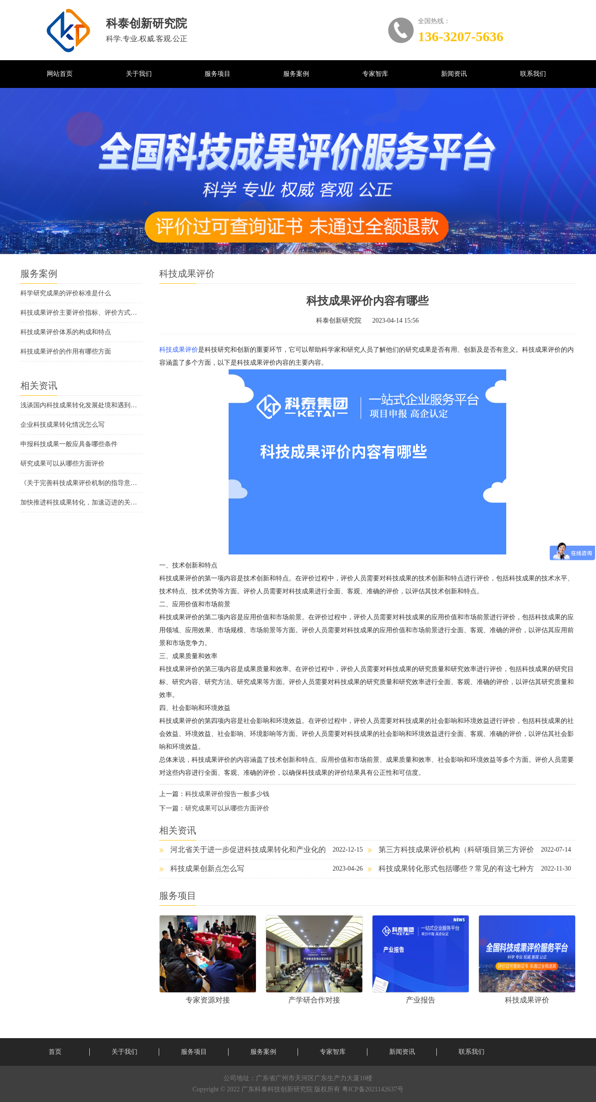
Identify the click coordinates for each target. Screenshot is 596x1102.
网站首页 (60, 73)
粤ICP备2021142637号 (373, 1089)
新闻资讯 (454, 73)
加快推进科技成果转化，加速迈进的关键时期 (81, 502)
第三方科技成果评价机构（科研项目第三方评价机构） (450, 852)
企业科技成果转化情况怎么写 (62, 424)
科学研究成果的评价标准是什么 (65, 293)
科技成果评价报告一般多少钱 (227, 794)
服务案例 (296, 73)
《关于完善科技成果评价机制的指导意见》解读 (81, 482)
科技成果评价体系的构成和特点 (65, 332)
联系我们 (533, 73)
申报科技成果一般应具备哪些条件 (69, 444)
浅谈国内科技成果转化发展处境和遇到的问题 (81, 405)
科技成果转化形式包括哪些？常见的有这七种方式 (450, 871)
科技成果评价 (178, 349)
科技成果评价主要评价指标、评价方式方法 (81, 312)
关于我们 (139, 73)
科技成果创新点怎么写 (201, 868)
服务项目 (217, 73)
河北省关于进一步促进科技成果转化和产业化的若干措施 (242, 852)
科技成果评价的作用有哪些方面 (65, 351)
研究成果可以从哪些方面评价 (62, 463)
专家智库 (375, 73)
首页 (55, 1051)
